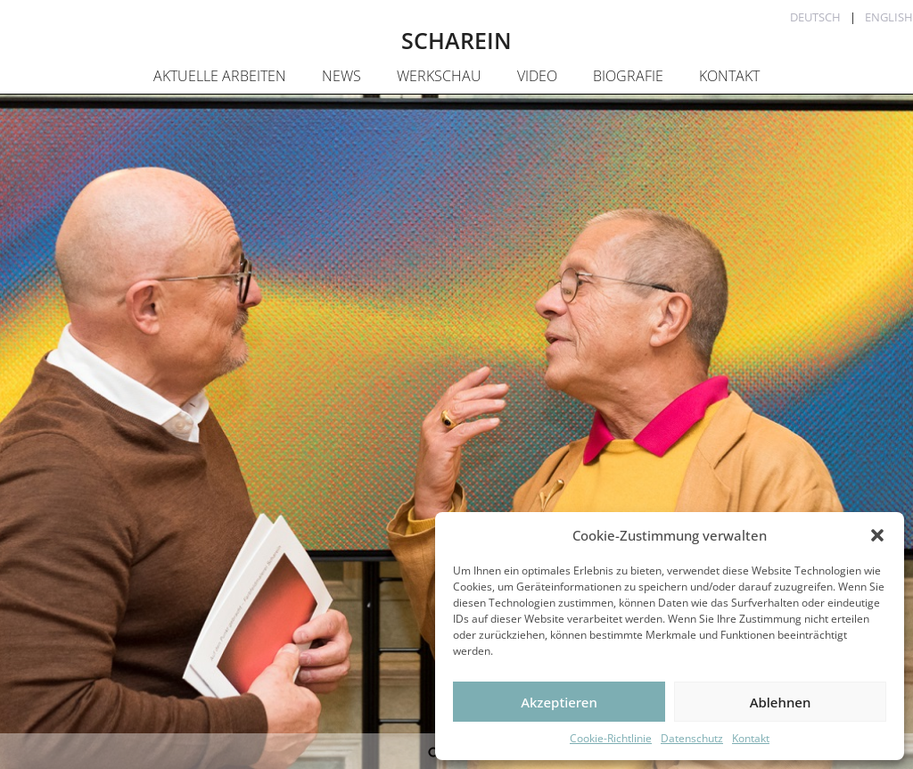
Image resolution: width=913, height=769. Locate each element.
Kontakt (750, 738)
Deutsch (815, 17)
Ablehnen (780, 702)
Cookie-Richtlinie (611, 738)
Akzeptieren (559, 702)
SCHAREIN (456, 40)
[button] (877, 535)
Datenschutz (692, 738)
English (889, 17)
